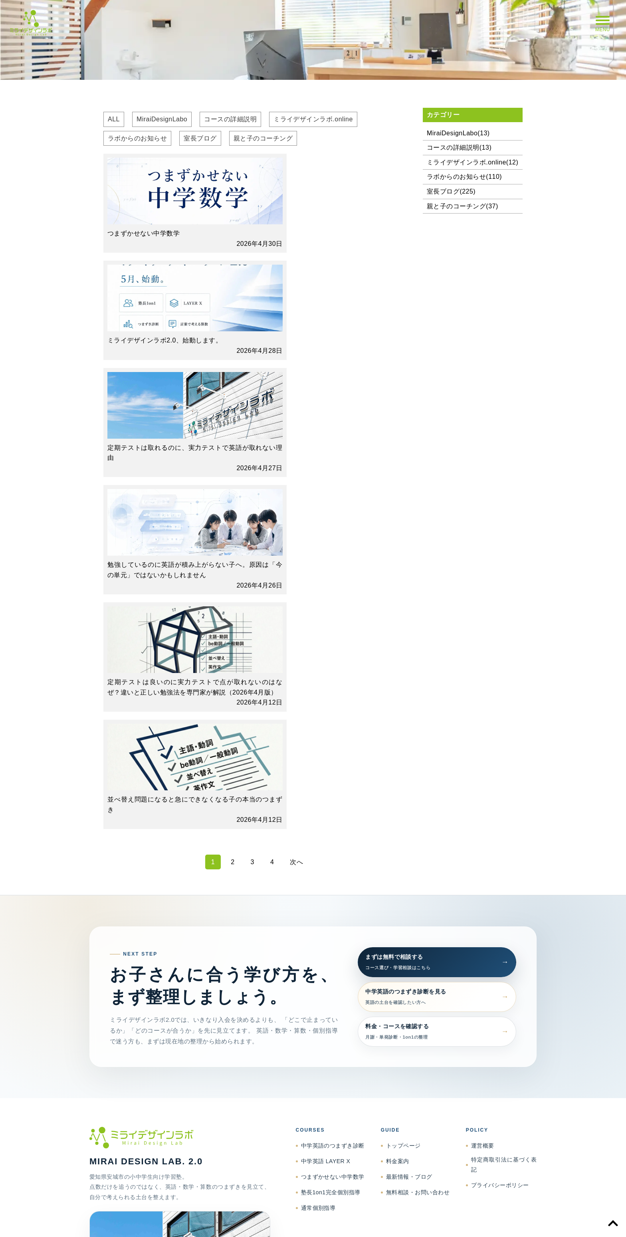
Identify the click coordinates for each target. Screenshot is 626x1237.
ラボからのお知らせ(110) (464, 176)
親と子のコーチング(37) (462, 206)
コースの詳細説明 (230, 119)
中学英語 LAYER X (326, 830)
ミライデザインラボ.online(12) (472, 162)
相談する (153, 1039)
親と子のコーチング (263, 138)
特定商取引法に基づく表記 (504, 833)
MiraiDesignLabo (162, 119)
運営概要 (482, 814)
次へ (296, 530)
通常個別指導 (318, 876)
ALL (114, 119)
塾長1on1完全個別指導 (331, 861)
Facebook (194, 1039)
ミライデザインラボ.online (313, 119)
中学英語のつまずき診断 (333, 814)
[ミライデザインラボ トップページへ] (179, 806)
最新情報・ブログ (409, 845)
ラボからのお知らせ (137, 138)
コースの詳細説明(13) (459, 147)
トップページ (403, 814)
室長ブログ (200, 138)
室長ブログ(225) (451, 191)
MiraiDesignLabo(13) (458, 133)
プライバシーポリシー (500, 854)
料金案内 (397, 830)
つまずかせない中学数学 (333, 845)
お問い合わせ (522, 1221)
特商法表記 (433, 1221)
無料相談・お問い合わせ (418, 861)
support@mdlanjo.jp (203, 1019)
